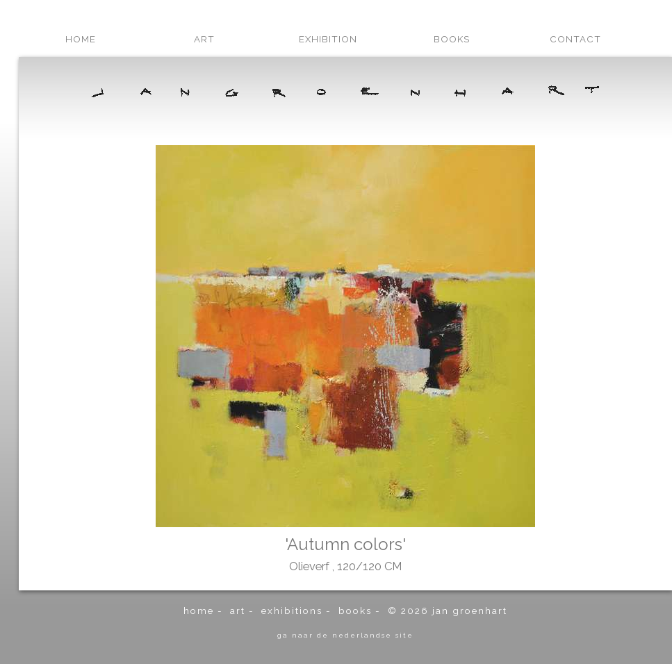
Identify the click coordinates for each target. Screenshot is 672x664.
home (80, 38)
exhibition (328, 38)
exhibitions (291, 610)
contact (575, 38)
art (204, 38)
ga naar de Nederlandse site (345, 635)
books (452, 38)
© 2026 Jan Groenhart (447, 610)
